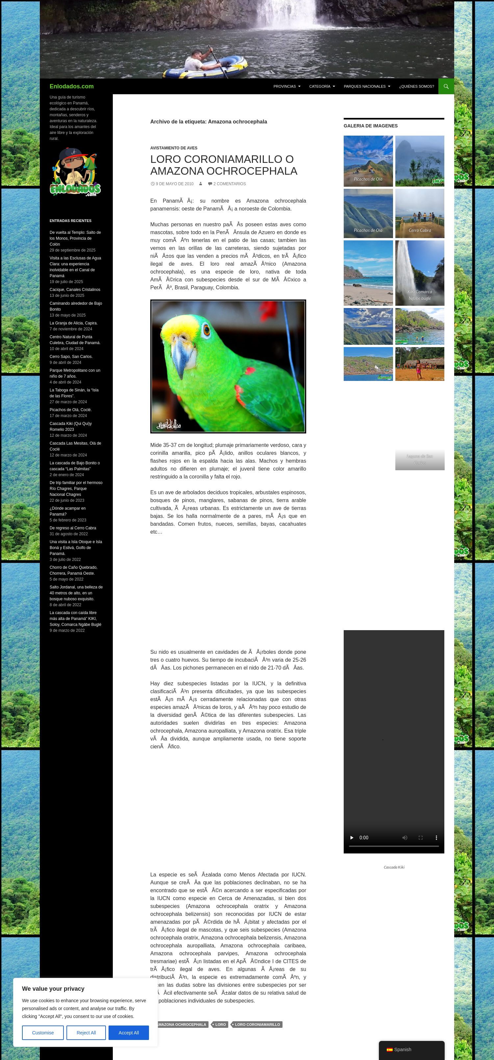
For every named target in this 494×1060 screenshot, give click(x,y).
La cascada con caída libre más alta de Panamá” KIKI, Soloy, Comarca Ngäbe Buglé (75, 618)
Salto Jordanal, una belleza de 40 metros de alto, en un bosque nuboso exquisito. (76, 593)
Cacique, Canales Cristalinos (75, 289)
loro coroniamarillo (257, 1025)
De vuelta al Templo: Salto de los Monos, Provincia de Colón (75, 238)
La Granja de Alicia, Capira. (74, 323)
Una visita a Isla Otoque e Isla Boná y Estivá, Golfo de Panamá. (76, 548)
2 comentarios (229, 184)
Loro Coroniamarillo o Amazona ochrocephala (223, 165)
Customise (43, 1032)
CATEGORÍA (320, 86)
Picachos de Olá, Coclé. (71, 410)
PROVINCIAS (285, 86)
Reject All (86, 1032)
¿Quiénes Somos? (416, 86)
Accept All (129, 1032)
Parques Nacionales (365, 86)
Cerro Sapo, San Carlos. (71, 356)
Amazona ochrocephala (181, 1025)
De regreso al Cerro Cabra (73, 528)
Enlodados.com (72, 86)
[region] (85, 1012)
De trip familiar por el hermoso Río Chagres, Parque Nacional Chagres (76, 488)
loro (220, 1025)
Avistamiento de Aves (173, 148)
